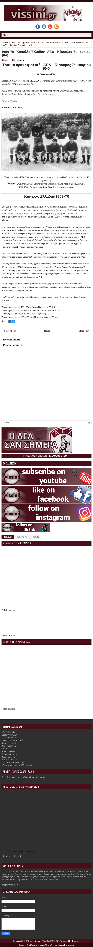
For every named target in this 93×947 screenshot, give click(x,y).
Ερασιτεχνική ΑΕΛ (9, 735)
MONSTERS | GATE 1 (11, 737)
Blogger (76, 941)
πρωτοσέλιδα (19, 851)
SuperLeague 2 (9, 746)
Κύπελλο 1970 (56, 42)
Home (47, 331)
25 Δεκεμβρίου (22, 42)
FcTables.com (8, 610)
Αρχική (5, 42)
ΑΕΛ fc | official (8, 732)
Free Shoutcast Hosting (13, 777)
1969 (13, 42)
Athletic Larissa (9, 760)
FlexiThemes (32, 945)
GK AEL (5, 748)
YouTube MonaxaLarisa (13, 762)
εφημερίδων (31, 851)
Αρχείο (36, 537)
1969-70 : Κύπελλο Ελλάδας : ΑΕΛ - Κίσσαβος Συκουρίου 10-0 (46, 53)
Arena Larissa (8, 751)
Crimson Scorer (9, 754)
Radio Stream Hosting (35, 777)
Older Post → (85, 331)
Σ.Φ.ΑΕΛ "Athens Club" (12, 740)
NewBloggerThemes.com (64, 945)
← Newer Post (9, 331)
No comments (19, 60)
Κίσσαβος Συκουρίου (40, 42)
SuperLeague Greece (12, 743)
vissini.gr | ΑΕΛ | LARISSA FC (44, 941)
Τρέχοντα (8, 537)
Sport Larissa (8, 757)
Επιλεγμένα (22, 537)
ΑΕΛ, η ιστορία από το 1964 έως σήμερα (19, 765)
